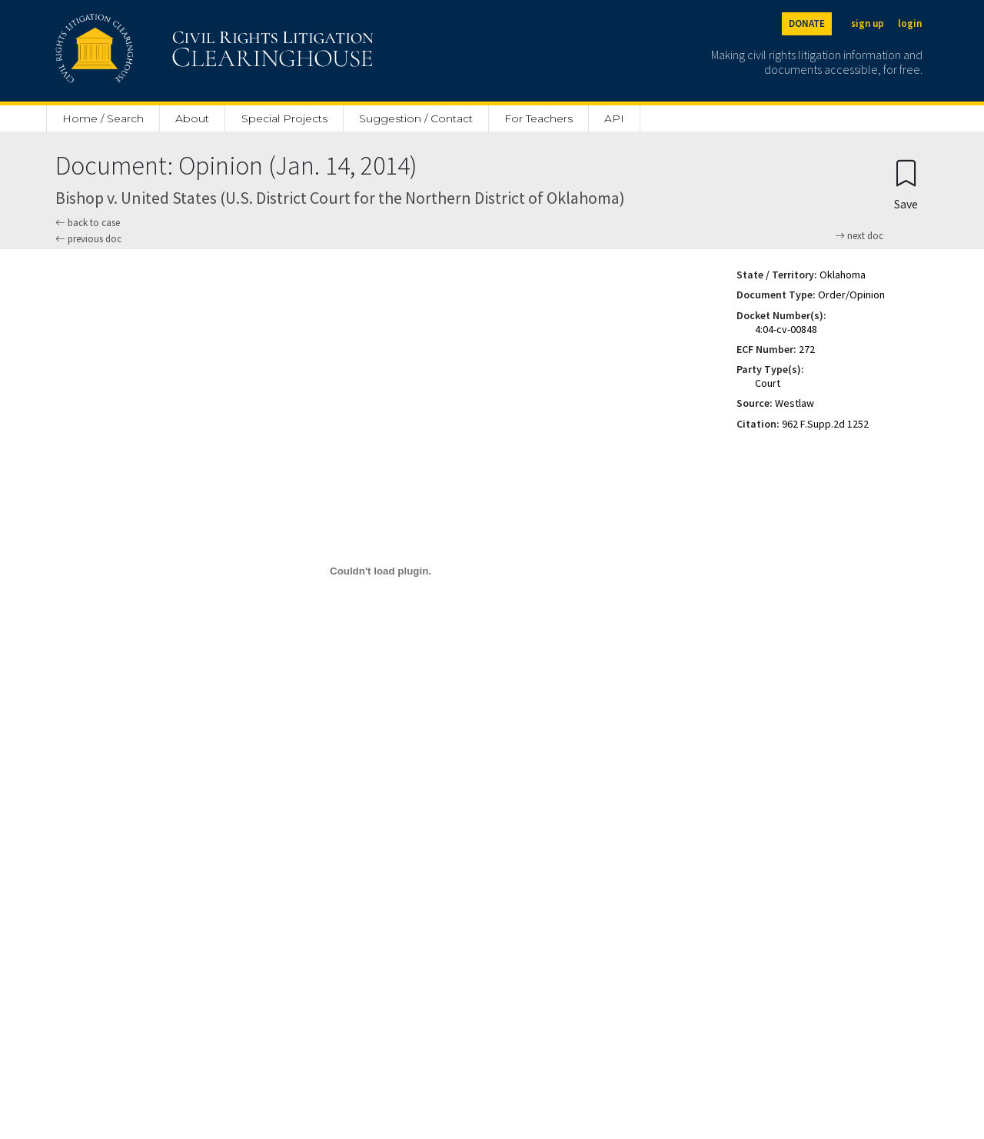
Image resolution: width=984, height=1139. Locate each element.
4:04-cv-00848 (786, 329)
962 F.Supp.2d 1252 (825, 424)
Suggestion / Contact (416, 118)
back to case (87, 222)
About (192, 118)
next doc (859, 236)
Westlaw (794, 403)
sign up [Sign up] (867, 23)
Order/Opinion (851, 294)
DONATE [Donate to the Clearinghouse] (807, 23)
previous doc (88, 238)
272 (807, 349)
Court (767, 383)
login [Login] (910, 23)
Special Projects (284, 118)
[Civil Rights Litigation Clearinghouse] (170, 51)
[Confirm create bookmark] (906, 184)
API (614, 118)
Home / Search (103, 118)
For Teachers (538, 118)
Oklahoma (842, 274)
